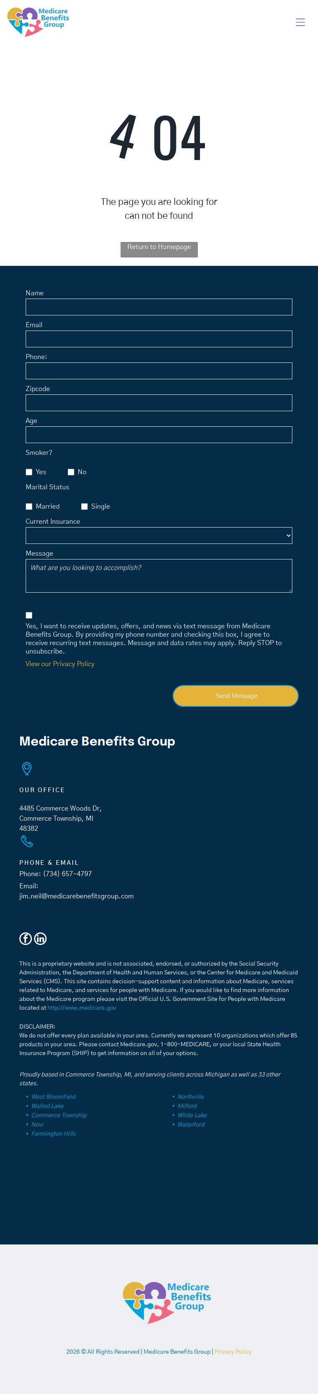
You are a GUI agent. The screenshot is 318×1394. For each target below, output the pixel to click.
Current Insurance (53, 521)
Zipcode (38, 389)
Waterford (190, 1125)
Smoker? (39, 452)
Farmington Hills (53, 1134)
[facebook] (25, 939)
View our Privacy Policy (60, 664)
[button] (300, 22)
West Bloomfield (53, 1097)
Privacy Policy (233, 1352)
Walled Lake (47, 1106)
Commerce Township (59, 1115)
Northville (190, 1097)
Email (34, 325)
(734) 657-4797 (67, 874)
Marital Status (47, 487)
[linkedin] (40, 939)
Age (31, 420)
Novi (37, 1125)
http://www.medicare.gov (81, 1008)
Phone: (36, 357)
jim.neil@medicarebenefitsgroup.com (76, 896)
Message (39, 553)
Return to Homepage (159, 247)
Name (35, 293)
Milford (187, 1106)
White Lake (192, 1115)
